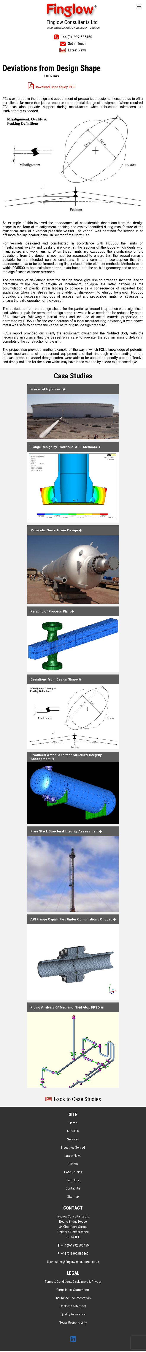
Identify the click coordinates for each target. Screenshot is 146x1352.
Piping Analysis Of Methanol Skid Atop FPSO (68, 1007)
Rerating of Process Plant (53, 611)
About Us (73, 1132)
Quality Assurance (73, 1315)
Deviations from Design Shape (57, 680)
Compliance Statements (73, 1290)
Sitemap (73, 1197)
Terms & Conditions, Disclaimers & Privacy (73, 1282)
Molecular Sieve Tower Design (57, 530)
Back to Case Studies (73, 1099)
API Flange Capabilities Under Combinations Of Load (73, 919)
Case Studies (73, 1172)
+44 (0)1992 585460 (73, 1254)
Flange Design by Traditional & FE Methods (67, 447)
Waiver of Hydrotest (49, 389)
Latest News (73, 1156)
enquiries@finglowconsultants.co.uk (73, 1262)
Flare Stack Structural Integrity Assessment (68, 831)
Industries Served (73, 1148)
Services (73, 1140)
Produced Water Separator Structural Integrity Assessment (68, 757)
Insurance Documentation (73, 1298)
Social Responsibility (73, 1323)
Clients (73, 1164)
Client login (73, 1181)
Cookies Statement (73, 1307)
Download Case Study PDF (51, 87)
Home (73, 1123)
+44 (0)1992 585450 (73, 1246)
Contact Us (73, 1189)
